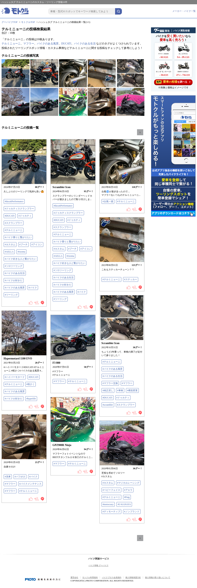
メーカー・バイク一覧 (184, 11)
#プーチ (23, 244)
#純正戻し (108, 390)
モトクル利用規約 (90, 577)
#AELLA (9, 251)
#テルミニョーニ (13, 230)
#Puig (127, 497)
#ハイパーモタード (15, 377)
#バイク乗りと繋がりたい (18, 237)
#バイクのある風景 (15, 287)
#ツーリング (11, 294)
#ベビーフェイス (111, 490)
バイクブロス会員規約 (111, 577)
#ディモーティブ (111, 511)
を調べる (173, 81)
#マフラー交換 (110, 383)
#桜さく (30, 384)
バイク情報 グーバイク (98, 565)
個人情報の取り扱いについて (157, 577)
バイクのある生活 (85, 43)
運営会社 (74, 577)
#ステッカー (130, 279)
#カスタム (10, 244)
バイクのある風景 (48, 43)
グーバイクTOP (9, 22)
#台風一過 (108, 201)
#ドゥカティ (25, 215)
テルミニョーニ (11, 43)
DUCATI (66, 43)
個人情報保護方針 (133, 577)
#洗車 (8, 476)
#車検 (120, 390)
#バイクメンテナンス (30, 483)
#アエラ (128, 490)
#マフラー (127, 383)
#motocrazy (108, 504)
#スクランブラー (13, 223)
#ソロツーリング (13, 266)
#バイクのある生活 (15, 273)
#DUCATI (10, 215)
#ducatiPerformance (14, 201)
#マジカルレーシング (128, 482)
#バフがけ (20, 476)
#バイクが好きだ (13, 280)
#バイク (33, 287)
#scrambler (108, 404)
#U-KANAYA (124, 504)
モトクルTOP (28, 22)
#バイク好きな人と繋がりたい (20, 259)
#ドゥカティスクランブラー (19, 208)
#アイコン (37, 244)
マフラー (28, 43)
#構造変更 (132, 390)
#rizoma (21, 251)
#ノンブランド (131, 511)
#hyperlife (31, 398)
